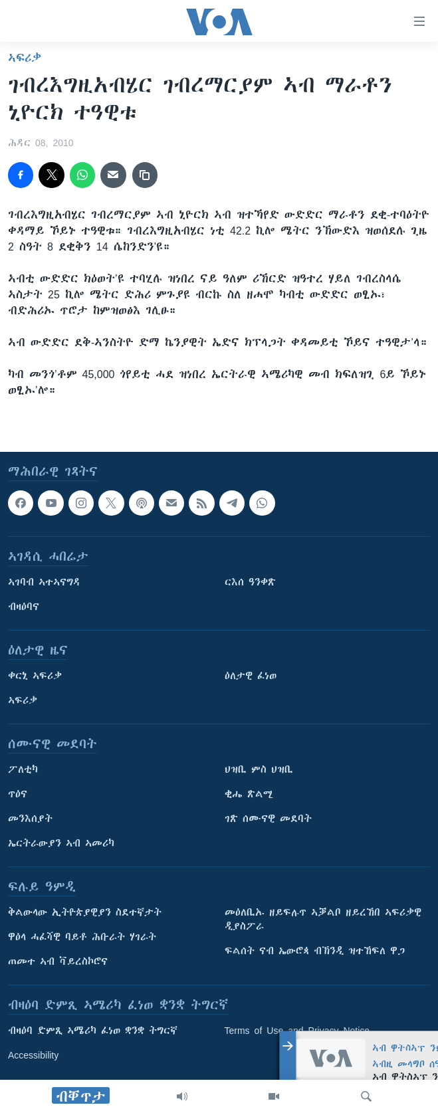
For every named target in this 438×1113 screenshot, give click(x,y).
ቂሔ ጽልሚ (249, 794)
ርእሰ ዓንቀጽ (250, 582)
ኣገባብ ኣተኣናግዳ (44, 582)
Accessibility (33, 1055)
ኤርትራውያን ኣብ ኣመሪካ (61, 843)
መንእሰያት (30, 819)
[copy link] (145, 174)
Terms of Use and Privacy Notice (297, 1031)
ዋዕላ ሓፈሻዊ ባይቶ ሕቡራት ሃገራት (82, 937)
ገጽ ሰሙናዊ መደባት (268, 819)
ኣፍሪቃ (24, 57)
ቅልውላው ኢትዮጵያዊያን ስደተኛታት (85, 912)
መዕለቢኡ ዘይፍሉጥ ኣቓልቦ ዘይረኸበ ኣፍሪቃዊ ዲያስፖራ (323, 919)
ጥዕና (17, 794)
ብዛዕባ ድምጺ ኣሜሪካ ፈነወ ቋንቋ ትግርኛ (92, 1031)
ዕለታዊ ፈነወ (250, 676)
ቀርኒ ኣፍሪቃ (35, 676)
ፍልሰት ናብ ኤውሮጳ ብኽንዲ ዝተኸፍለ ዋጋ (315, 951)
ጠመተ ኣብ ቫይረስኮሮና (58, 961)
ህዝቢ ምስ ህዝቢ (259, 769)
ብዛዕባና (23, 607)
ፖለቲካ (23, 769)
